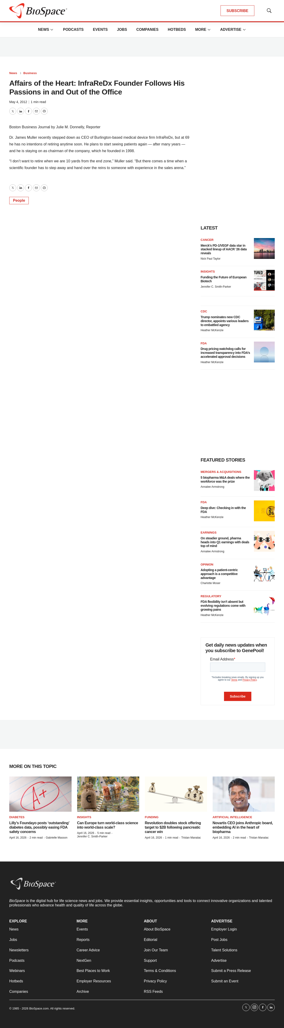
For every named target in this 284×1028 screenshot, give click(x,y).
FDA (204, 343)
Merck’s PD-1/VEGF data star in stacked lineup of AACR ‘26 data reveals (224, 249)
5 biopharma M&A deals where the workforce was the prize (225, 479)
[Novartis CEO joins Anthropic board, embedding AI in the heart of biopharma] (244, 794)
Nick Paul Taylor (211, 258)
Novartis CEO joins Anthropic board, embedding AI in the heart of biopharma (243, 827)
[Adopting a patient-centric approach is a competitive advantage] (264, 573)
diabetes (17, 817)
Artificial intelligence (232, 817)
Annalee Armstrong (212, 486)
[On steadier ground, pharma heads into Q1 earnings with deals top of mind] (264, 541)
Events (100, 29)
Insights (208, 271)
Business (30, 73)
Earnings (209, 532)
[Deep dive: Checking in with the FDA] (264, 510)
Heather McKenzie (212, 330)
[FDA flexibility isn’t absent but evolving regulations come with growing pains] (264, 604)
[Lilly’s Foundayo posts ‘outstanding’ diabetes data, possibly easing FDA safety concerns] (40, 794)
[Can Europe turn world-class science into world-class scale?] (108, 794)
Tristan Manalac (191, 837)
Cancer (207, 240)
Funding (151, 817)
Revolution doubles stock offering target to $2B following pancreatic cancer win (173, 827)
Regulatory (211, 596)
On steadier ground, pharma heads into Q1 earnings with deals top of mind (225, 542)
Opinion (207, 564)
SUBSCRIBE (237, 11)
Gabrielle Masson (56, 837)
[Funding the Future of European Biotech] (264, 280)
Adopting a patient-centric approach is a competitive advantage (219, 574)
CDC (204, 311)
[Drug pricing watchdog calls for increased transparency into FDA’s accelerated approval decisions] (264, 352)
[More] (52, 29)
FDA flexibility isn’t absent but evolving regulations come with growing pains (223, 605)
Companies (147, 29)
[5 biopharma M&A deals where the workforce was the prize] (264, 480)
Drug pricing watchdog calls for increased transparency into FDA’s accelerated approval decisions (225, 352)
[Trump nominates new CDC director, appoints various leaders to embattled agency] (264, 320)
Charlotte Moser (210, 583)
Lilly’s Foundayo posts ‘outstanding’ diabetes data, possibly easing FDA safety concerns (39, 827)
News (43, 29)
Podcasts (73, 29)
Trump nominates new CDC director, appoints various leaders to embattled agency (225, 321)
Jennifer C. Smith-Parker (216, 286)
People (19, 200)
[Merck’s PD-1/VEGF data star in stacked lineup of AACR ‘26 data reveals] (264, 248)
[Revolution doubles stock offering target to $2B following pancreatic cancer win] (176, 794)
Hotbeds (177, 29)
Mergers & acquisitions (221, 472)
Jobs (122, 29)
